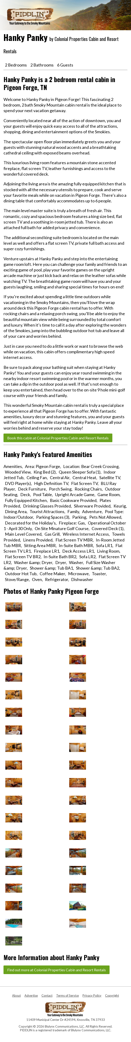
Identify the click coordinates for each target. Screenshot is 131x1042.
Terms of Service (67, 995)
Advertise (31, 995)
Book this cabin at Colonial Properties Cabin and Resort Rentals (58, 438)
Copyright (112, 995)
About (16, 995)
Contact (46, 995)
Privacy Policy (92, 995)
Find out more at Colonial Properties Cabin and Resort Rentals (56, 970)
